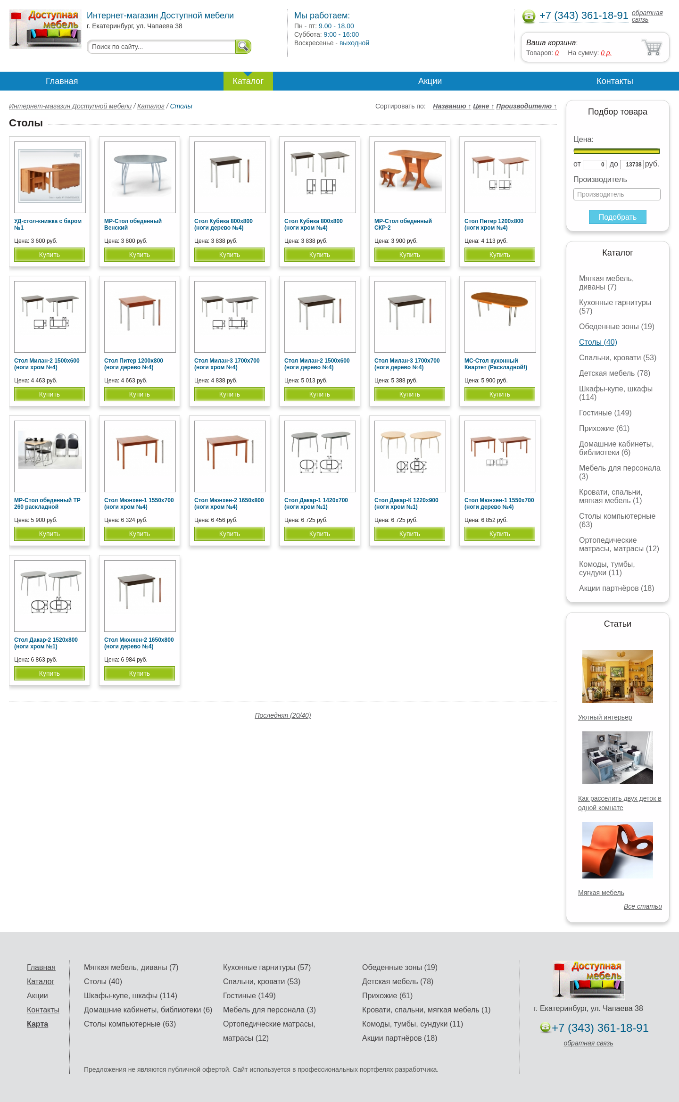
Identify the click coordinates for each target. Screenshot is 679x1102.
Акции (430, 81)
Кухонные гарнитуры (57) (267, 967)
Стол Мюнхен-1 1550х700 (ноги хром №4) (139, 503)
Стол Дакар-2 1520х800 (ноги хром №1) (46, 643)
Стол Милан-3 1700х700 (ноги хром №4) (227, 364)
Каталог (248, 81)
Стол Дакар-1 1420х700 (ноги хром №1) (316, 503)
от (577, 164)
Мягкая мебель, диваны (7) (606, 282)
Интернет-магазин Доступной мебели (70, 106)
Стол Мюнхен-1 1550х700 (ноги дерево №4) (499, 503)
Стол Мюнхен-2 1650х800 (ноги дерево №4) (139, 643)
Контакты (614, 81)
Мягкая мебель (601, 892)
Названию (452, 106)
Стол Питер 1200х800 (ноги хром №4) (493, 224)
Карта (37, 1024)
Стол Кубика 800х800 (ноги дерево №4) (223, 224)
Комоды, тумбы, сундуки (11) (607, 568)
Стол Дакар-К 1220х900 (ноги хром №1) (406, 503)
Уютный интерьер (605, 717)
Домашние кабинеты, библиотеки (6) (616, 448)
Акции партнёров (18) (616, 588)
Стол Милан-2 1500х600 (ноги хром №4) (47, 364)
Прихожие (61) (604, 428)
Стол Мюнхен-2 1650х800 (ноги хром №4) (229, 503)
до (614, 164)
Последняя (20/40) (283, 715)
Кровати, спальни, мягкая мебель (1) (611, 496)
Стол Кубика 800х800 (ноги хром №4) (313, 224)
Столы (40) (598, 342)
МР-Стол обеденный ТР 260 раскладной (47, 503)
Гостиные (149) (605, 413)
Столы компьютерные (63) (130, 1024)
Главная (62, 81)
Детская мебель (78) (614, 373)
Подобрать (618, 217)
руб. (652, 164)
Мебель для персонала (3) (269, 1010)
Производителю (526, 106)
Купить (49, 254)
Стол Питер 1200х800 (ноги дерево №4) (133, 364)
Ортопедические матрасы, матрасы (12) (619, 544)
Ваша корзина (551, 43)
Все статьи (643, 906)
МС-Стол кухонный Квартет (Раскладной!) (495, 364)
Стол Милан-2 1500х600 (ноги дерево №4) (317, 364)
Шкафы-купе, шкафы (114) (130, 996)
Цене (483, 106)
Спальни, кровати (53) (617, 358)
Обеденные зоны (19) (616, 327)
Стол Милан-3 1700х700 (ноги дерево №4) (407, 364)
